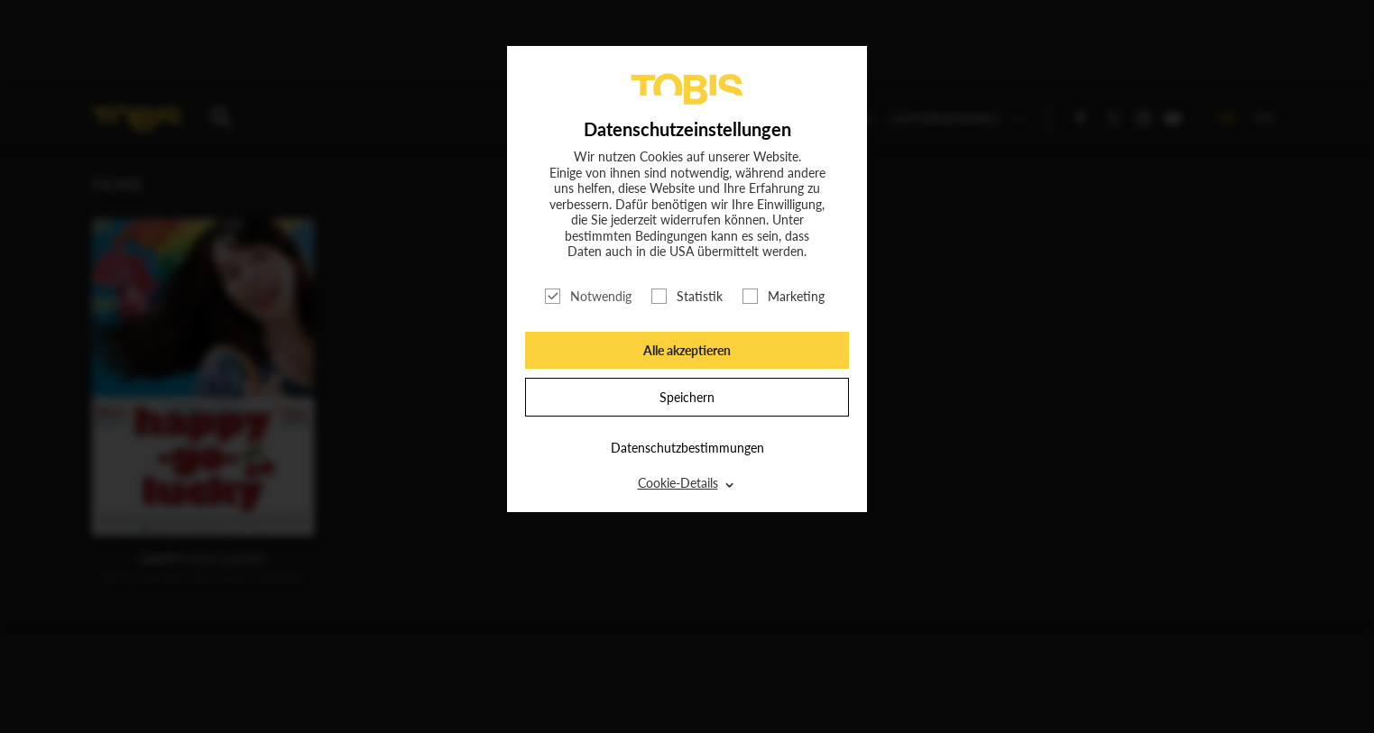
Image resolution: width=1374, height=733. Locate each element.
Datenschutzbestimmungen (687, 447)
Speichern (687, 397)
